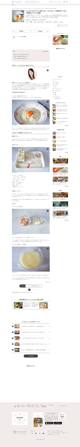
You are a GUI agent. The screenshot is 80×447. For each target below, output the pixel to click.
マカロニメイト (23, 406)
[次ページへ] (35, 290)
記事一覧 (49, 431)
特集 (15, 406)
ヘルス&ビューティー (43, 405)
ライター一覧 (52, 431)
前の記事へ (21, 31)
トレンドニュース (17, 405)
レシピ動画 (51, 1)
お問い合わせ (61, 431)
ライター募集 (57, 431)
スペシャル (37, 406)
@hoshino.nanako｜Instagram (18, 92)
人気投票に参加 (43, 406)
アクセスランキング (31, 406)
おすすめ (59, 1)
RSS (55, 432)
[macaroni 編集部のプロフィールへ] (31, 37)
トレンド (55, 1)
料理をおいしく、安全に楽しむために (62, 432)
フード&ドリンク (51, 405)
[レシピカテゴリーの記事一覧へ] (27, 22)
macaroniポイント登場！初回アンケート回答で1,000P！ (36, 19)
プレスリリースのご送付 (51, 432)
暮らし (37, 405)
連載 (18, 406)
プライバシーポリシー (57, 434)
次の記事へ (40, 31)
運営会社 (49, 434)
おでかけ (32, 405)
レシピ (23, 405)
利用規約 (52, 434)
